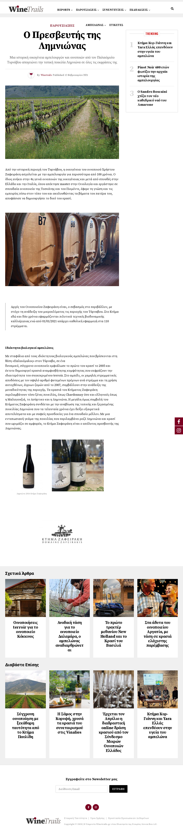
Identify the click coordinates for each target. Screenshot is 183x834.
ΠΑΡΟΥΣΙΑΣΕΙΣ (86, 10)
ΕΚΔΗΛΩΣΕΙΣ (139, 10)
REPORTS (63, 10)
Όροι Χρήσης (97, 819)
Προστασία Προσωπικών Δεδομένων (128, 819)
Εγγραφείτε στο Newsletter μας (91, 781)
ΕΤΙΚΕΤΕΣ (116, 25)
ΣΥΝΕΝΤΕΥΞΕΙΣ (113, 10)
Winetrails (46, 75)
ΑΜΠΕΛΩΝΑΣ (95, 25)
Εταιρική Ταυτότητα (75, 819)
